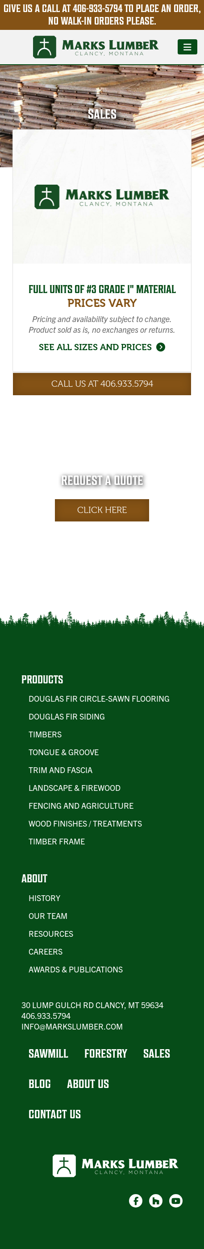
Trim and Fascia (60, 770)
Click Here (102, 510)
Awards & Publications (76, 969)
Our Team (48, 915)
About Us (88, 1084)
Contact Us (55, 1114)
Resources (51, 933)
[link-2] (155, 1201)
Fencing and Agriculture (81, 805)
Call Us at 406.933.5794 (102, 384)
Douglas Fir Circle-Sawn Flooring (99, 698)
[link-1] (135, 1201)
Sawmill (48, 1053)
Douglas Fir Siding (67, 716)
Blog (40, 1084)
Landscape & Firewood (75, 787)
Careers (45, 951)
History (44, 898)
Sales (156, 1053)
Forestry (105, 1053)
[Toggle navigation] (187, 46)
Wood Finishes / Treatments (85, 823)
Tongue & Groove (64, 752)
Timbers (45, 734)
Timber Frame (57, 841)
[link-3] (176, 1201)
